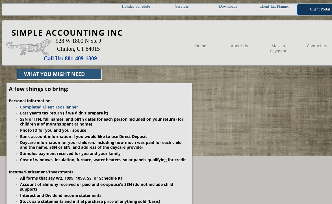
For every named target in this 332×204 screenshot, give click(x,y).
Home (200, 45)
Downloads (228, 6)
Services (181, 6)
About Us (239, 45)
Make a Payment (278, 48)
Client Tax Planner (274, 6)
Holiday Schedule (136, 6)
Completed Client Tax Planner (49, 107)
